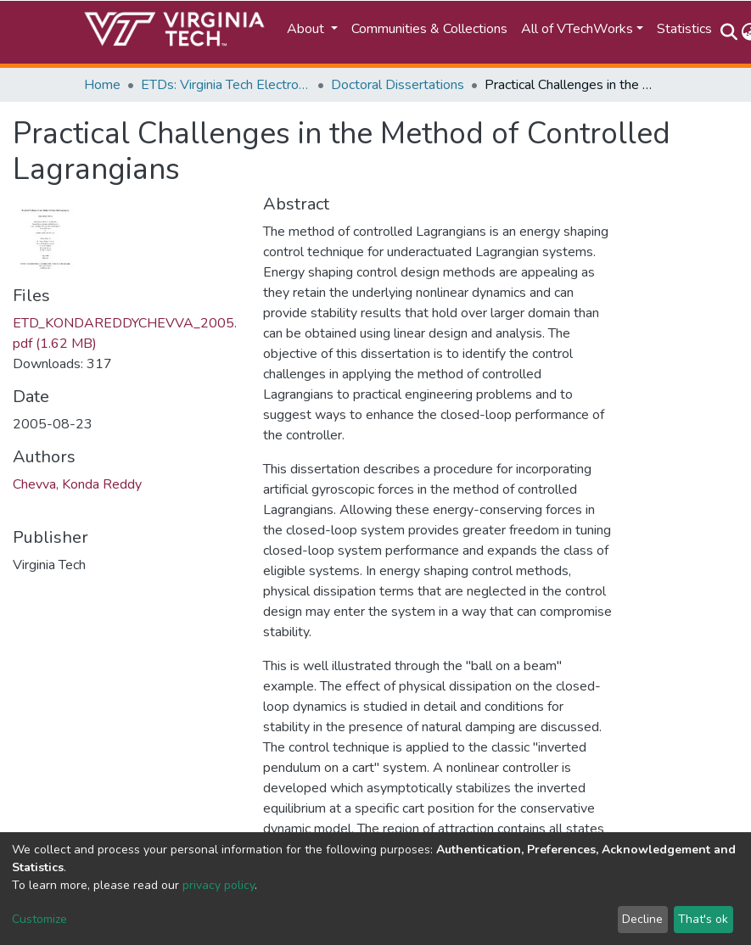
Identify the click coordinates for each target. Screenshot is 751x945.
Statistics (684, 29)
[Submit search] (729, 32)
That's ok (703, 919)
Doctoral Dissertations (397, 84)
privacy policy (218, 885)
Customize (39, 919)
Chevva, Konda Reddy (77, 484)
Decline (642, 919)
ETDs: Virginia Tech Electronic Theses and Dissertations (226, 84)
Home (102, 84)
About (307, 29)
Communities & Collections (429, 29)
